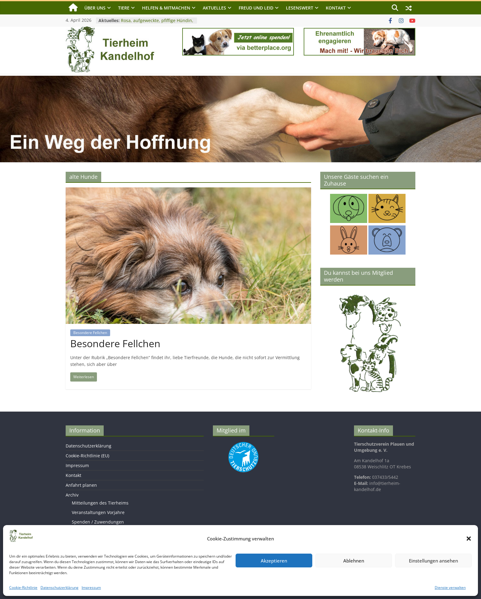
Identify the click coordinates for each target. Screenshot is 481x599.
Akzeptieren (274, 561)
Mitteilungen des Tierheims (100, 503)
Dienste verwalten (450, 587)
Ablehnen (353, 561)
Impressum (91, 587)
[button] (469, 539)
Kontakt (336, 8)
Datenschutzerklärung (59, 587)
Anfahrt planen (81, 485)
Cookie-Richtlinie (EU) (87, 456)
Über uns (95, 8)
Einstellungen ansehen (433, 561)
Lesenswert (299, 8)
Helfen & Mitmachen (166, 8)
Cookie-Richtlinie (23, 587)
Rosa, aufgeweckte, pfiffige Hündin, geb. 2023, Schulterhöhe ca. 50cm (157, 23)
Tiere (123, 8)
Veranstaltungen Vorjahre (98, 512)
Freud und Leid (256, 8)
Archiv (72, 495)
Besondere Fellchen (90, 332)
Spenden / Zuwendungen (98, 522)
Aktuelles (214, 8)
